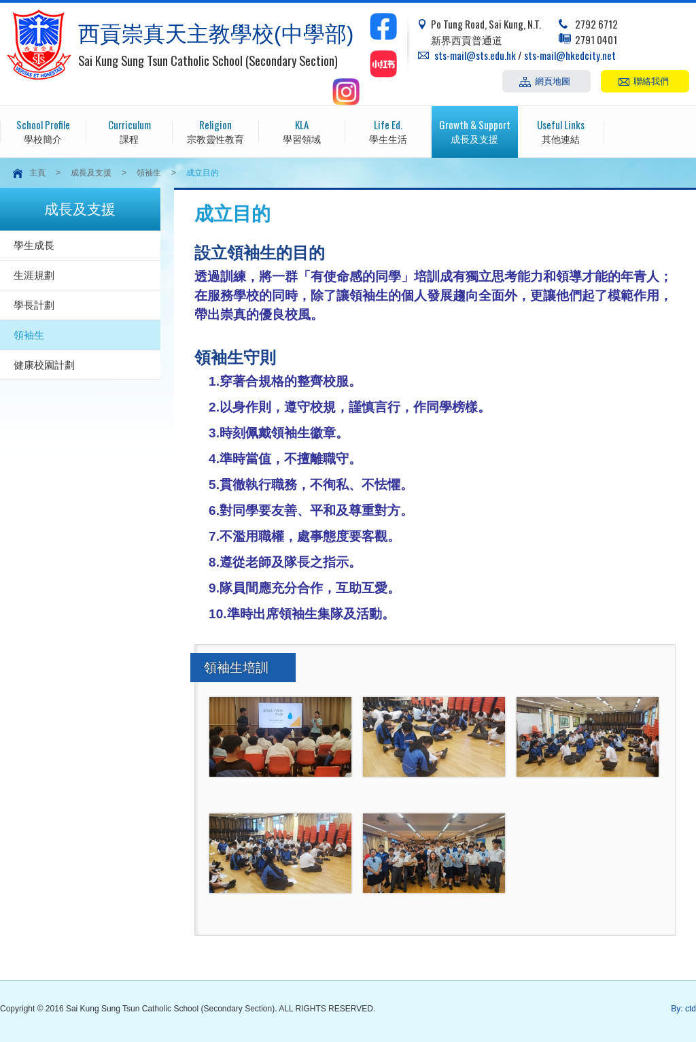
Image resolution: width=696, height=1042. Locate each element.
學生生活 (388, 131)
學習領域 (302, 131)
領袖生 (149, 173)
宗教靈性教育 (216, 131)
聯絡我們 (651, 80)
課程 (129, 131)
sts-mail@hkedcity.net (570, 55)
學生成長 (34, 245)
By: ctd (683, 1008)
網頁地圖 (552, 80)
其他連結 (561, 131)
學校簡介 (43, 131)
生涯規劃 (34, 275)
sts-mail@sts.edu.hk (475, 55)
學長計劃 (34, 305)
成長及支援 (475, 131)
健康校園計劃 (44, 365)
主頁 (37, 173)
